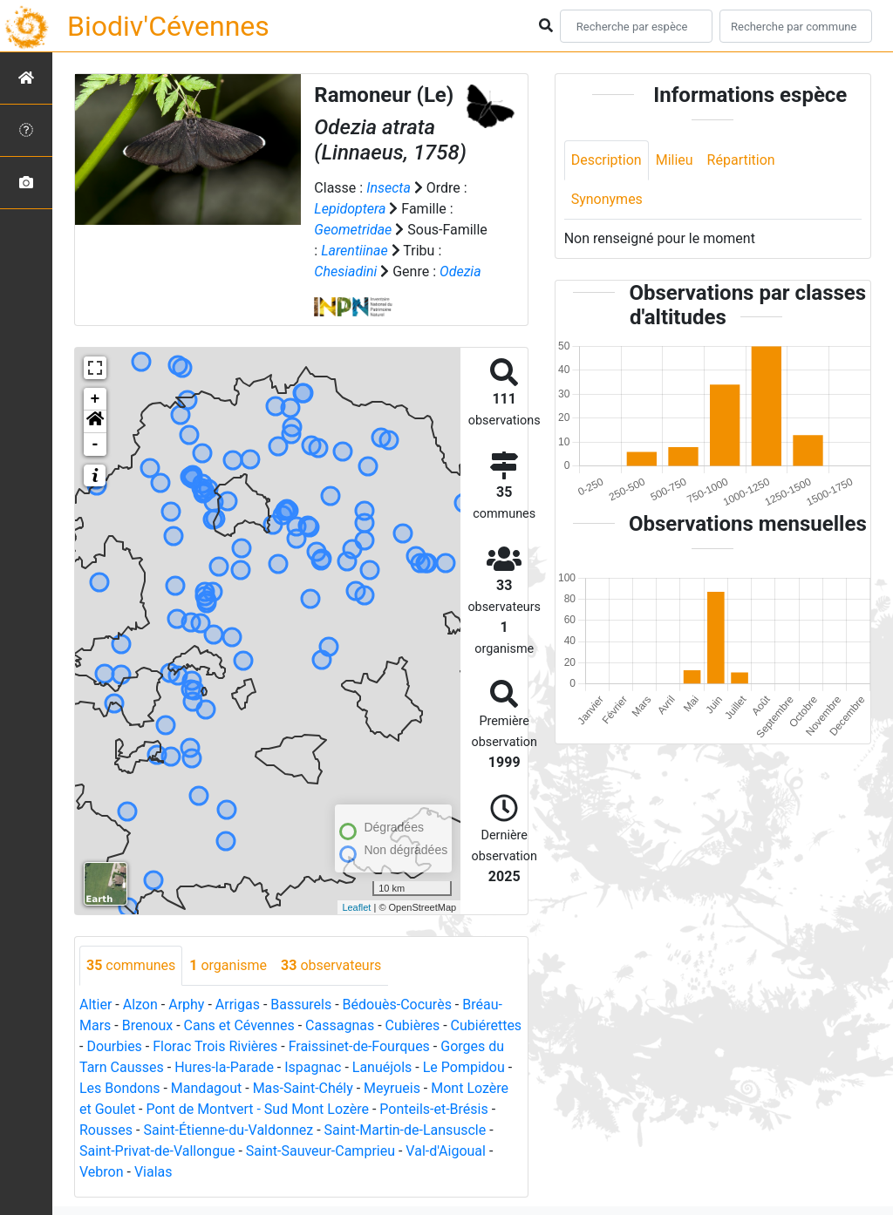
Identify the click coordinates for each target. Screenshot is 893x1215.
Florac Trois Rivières (215, 1046)
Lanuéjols (382, 1067)
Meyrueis (392, 1088)
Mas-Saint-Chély (303, 1088)
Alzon (140, 1004)
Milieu (674, 160)
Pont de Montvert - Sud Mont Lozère (258, 1109)
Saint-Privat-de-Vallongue (157, 1151)
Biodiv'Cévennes (168, 26)
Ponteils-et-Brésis (433, 1109)
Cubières (412, 1025)
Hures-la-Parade (224, 1067)
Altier (95, 1004)
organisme (228, 965)
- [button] (95, 444)
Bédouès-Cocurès (397, 1004)
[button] (95, 422)
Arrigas (237, 1004)
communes (130, 965)
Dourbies (113, 1046)
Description (606, 160)
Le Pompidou (464, 1067)
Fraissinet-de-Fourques (359, 1046)
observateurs (331, 965)
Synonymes (607, 199)
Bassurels (300, 1004)
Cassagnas (339, 1025)
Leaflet (356, 907)
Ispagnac (312, 1067)
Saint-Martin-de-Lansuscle (405, 1130)
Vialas (153, 1172)
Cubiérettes (486, 1025)
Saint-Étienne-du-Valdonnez (228, 1130)
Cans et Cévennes (239, 1025)
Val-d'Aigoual (446, 1151)
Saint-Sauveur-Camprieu (320, 1151)
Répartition (741, 160)
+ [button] (95, 399)
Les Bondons (119, 1088)
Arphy (186, 1004)
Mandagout (206, 1088)
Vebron (101, 1172)
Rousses (106, 1130)
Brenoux (147, 1025)
